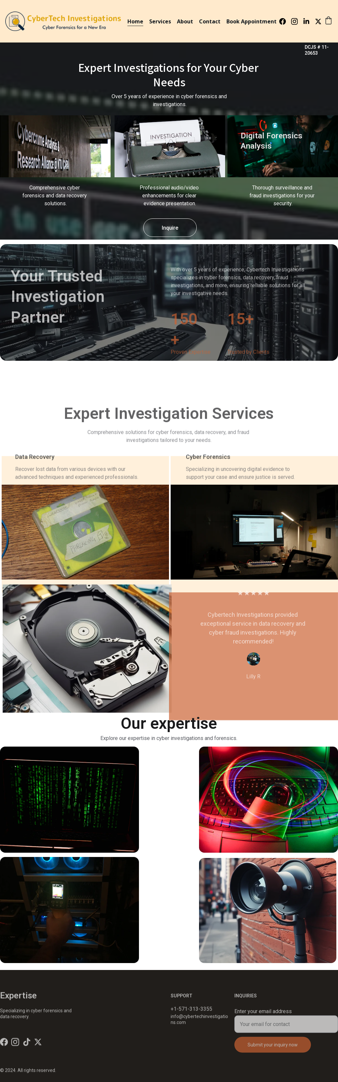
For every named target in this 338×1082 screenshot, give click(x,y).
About (185, 21)
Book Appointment (251, 21)
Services (160, 21)
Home (135, 21)
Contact (209, 21)
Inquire (170, 228)
